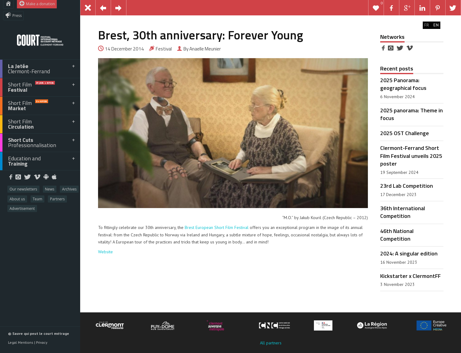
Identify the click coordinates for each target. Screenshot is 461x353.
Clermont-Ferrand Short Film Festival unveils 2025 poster (411, 155)
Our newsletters (23, 189)
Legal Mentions (20, 342)
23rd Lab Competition (406, 185)
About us (17, 199)
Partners (57, 199)
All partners (271, 343)
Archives (69, 189)
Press (13, 15)
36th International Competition (402, 212)
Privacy (41, 342)
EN (436, 25)
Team (37, 199)
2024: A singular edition (409, 253)
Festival (164, 48)
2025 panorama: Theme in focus (411, 114)
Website (105, 252)
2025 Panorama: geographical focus (403, 84)
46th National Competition (397, 235)
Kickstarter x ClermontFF (410, 275)
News (50, 189)
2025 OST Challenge (404, 133)
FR (426, 25)
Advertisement (22, 208)
